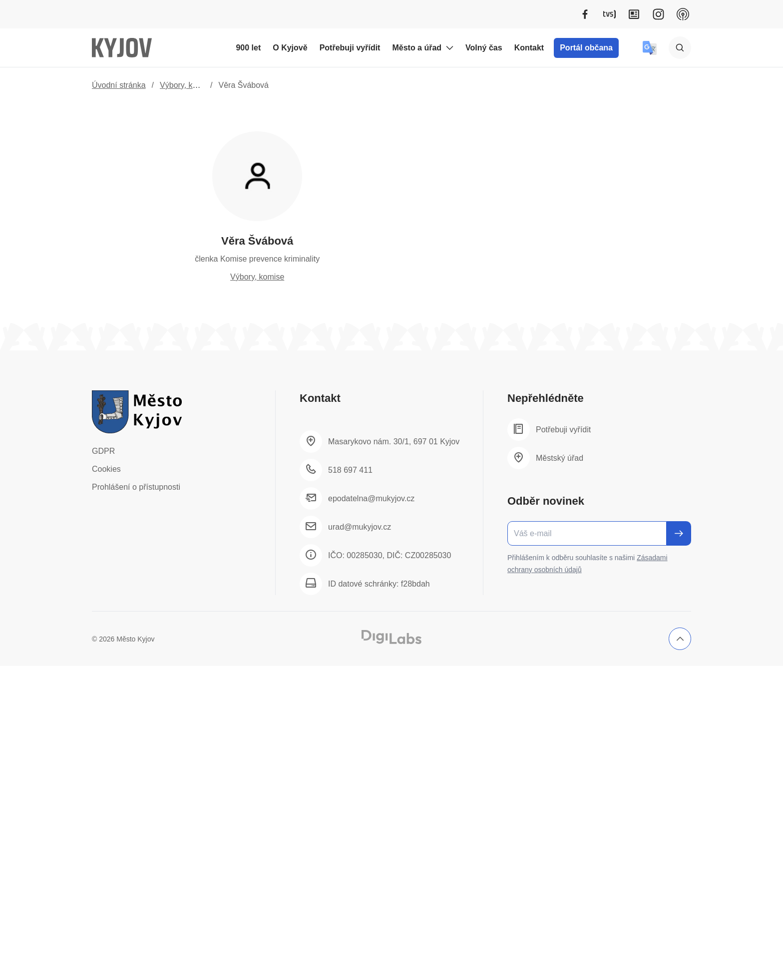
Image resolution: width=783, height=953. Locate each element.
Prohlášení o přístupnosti (136, 487)
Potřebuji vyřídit (350, 47)
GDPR (103, 451)
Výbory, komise (187, 85)
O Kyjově (290, 47)
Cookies (106, 469)
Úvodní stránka (119, 85)
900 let (248, 47)
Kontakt (529, 47)
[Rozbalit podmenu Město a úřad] (449, 48)
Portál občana (586, 47)
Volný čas (483, 47)
